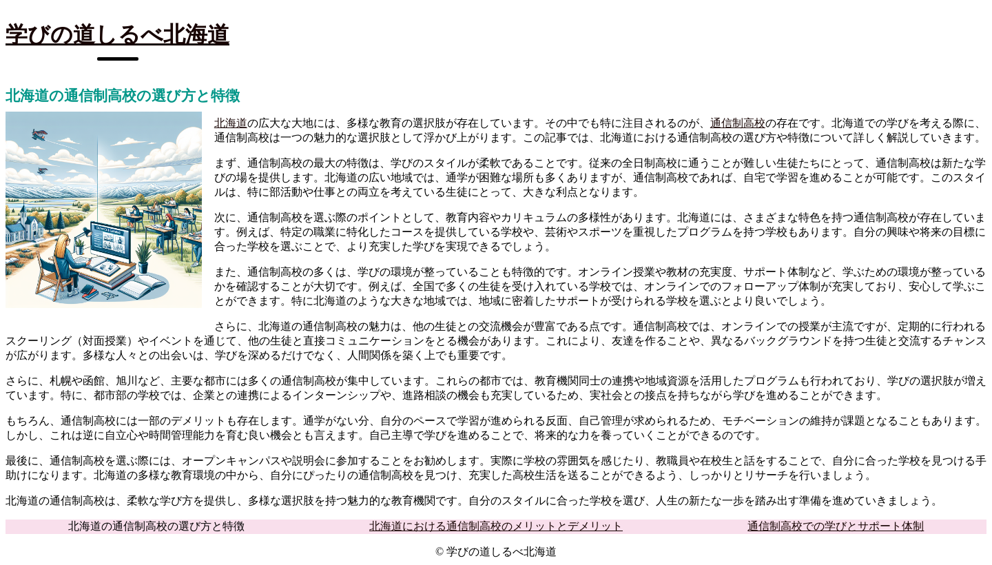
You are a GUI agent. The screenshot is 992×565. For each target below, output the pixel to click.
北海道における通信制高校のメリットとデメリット (496, 526)
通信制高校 (737, 123)
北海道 (230, 123)
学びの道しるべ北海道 (117, 34)
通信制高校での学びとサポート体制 (835, 526)
